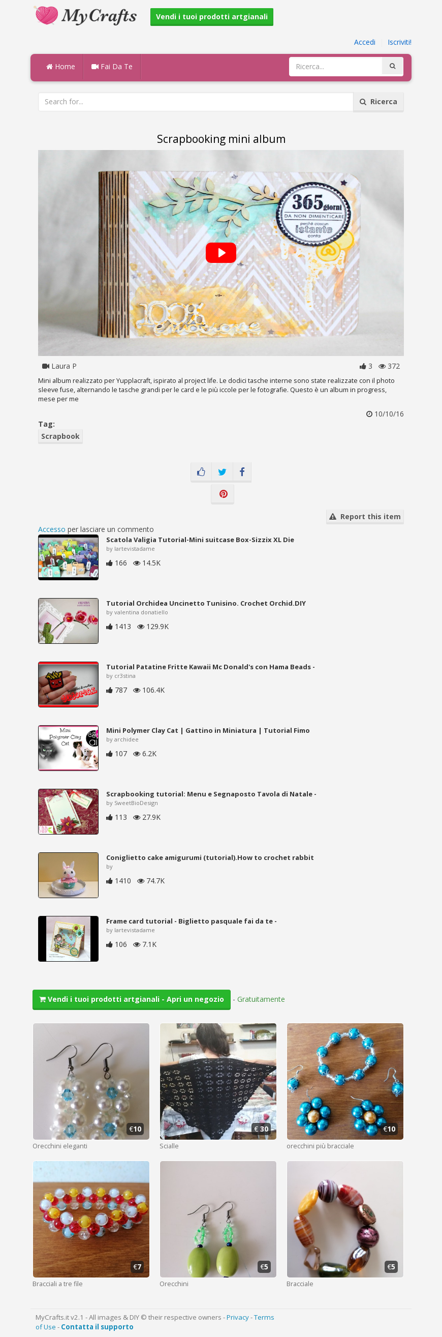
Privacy (238, 1317)
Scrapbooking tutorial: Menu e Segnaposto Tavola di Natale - (211, 793)
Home (60, 66)
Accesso (52, 529)
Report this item (365, 516)
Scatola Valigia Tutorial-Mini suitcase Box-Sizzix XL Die (200, 539)
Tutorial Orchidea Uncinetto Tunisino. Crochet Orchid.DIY (206, 603)
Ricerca (378, 101)
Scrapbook (60, 436)
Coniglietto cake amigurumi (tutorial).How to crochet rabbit (210, 857)
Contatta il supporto (97, 1326)
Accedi (364, 42)
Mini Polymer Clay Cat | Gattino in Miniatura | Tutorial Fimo (208, 730)
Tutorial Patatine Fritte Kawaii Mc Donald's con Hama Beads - (210, 666)
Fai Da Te (112, 66)
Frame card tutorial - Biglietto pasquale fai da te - (191, 921)
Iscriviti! (400, 42)
